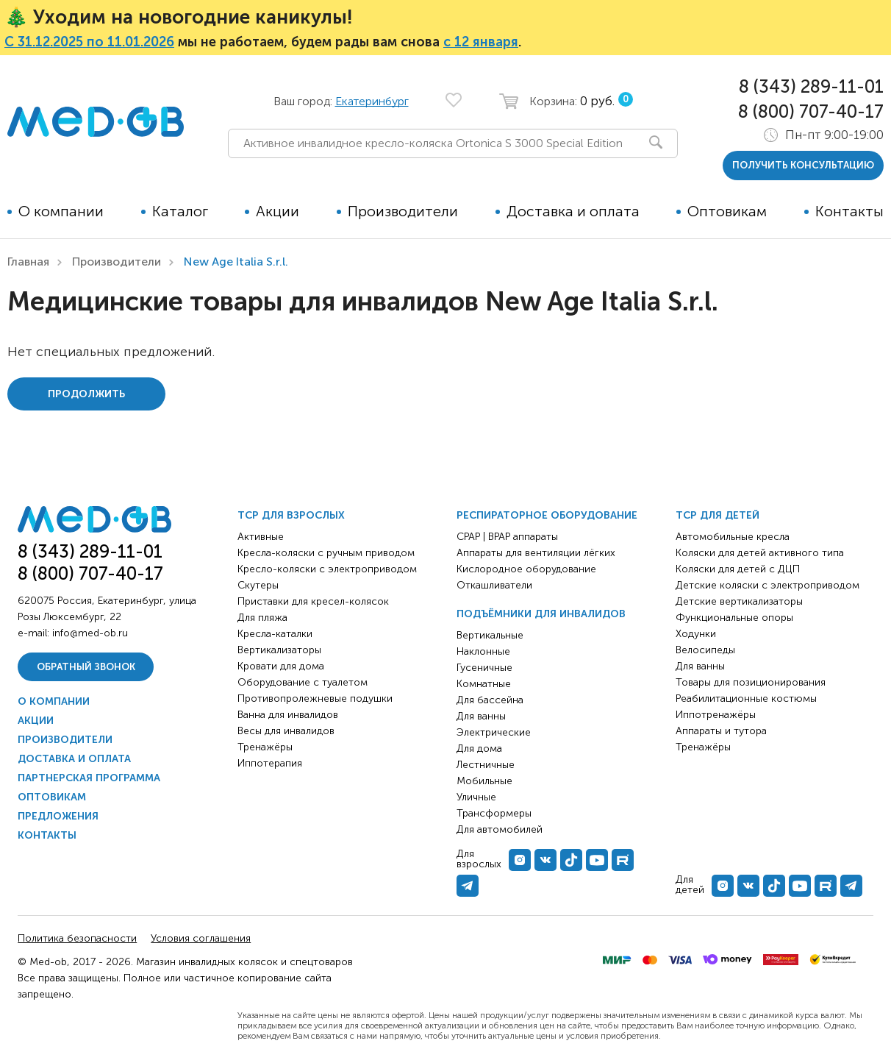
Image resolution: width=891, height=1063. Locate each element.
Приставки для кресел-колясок (313, 601)
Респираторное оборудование (547, 515)
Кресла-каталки (274, 634)
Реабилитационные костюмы (746, 698)
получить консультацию (803, 165)
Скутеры (258, 585)
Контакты (849, 211)
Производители (403, 211)
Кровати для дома (280, 666)
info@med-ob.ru (90, 633)
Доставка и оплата (573, 211)
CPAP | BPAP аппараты (507, 536)
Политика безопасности (77, 938)
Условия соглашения (201, 938)
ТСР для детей (717, 515)
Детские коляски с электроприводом (767, 585)
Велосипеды (705, 650)
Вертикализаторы (279, 650)
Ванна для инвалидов (287, 714)
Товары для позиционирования (751, 682)
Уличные (476, 797)
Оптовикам (727, 211)
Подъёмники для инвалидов (541, 614)
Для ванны (481, 716)
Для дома (479, 748)
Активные (260, 536)
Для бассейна (490, 700)
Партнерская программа (89, 778)
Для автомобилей (500, 829)
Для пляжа (262, 617)
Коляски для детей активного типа (760, 553)
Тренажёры (265, 747)
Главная (28, 262)
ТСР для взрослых (291, 515)
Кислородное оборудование (526, 569)
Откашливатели (494, 585)
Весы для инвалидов (285, 731)
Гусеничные (484, 667)
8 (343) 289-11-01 (811, 86)
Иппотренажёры (716, 714)
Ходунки (696, 634)
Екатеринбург (372, 101)
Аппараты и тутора (721, 731)
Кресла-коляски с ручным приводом (326, 553)
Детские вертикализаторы (739, 601)
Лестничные (486, 764)
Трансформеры (494, 813)
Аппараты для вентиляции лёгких (536, 553)
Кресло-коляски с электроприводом (327, 569)
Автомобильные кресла (733, 536)
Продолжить (86, 394)
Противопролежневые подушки (315, 698)
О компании (61, 211)
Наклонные (483, 651)
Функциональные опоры (734, 617)
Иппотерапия (269, 763)
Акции (277, 211)
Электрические (494, 732)
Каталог (180, 211)
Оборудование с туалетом (302, 682)
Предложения (58, 816)
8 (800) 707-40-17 (811, 111)
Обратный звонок (86, 666)
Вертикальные (490, 635)
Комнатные (484, 684)
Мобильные (484, 781)
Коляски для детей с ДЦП (738, 569)
